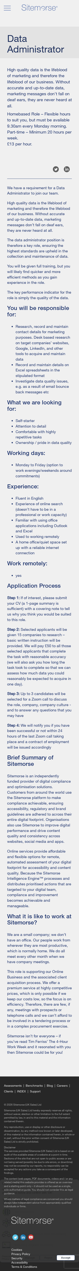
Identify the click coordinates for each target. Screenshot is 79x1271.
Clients (8, 1091)
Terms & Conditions (24, 1266)
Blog (50, 1085)
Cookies (16, 1249)
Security (16, 1258)
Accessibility (19, 1262)
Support (35, 1091)
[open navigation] (7, 7)
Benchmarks (34, 1085)
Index (21, 1091)
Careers (62, 1085)
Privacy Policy (20, 1254)
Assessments (13, 1085)
